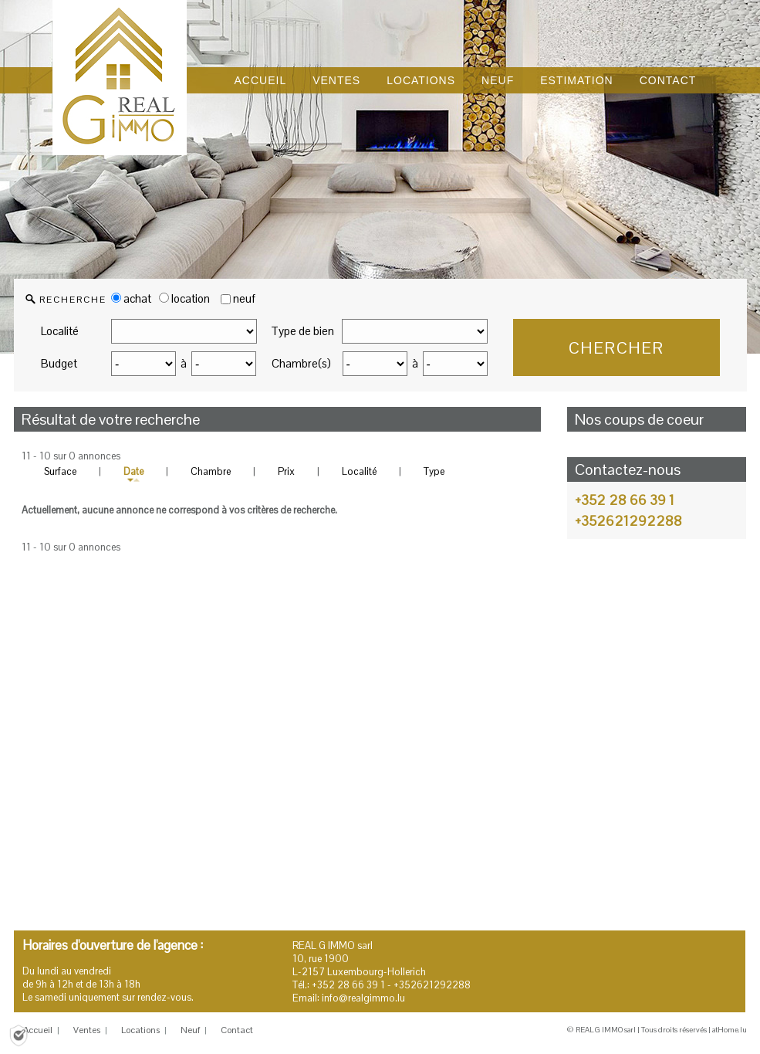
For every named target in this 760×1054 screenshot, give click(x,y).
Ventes (86, 1030)
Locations (140, 1030)
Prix (286, 471)
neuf (244, 298)
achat (131, 298)
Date (133, 471)
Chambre (211, 471)
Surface (60, 471)
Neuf (190, 1030)
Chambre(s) (301, 363)
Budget (59, 363)
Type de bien (302, 331)
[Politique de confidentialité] (18, 1034)
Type (434, 471)
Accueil (37, 1030)
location (184, 298)
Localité (60, 331)
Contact (237, 1030)
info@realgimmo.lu (363, 998)
